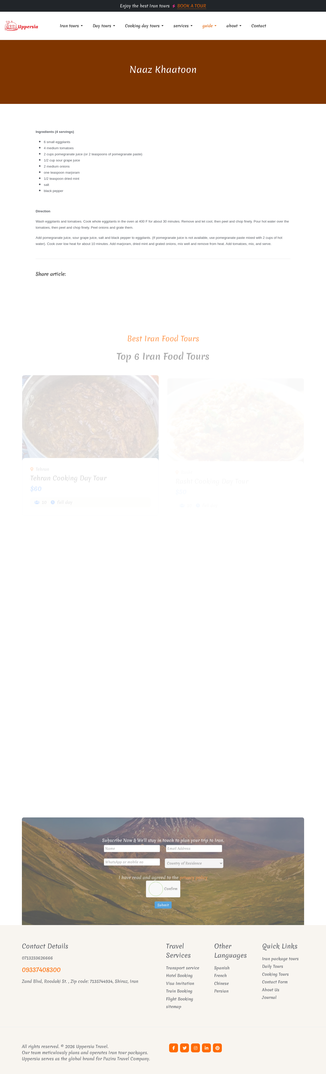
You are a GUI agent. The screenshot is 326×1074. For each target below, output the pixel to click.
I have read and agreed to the (163, 891)
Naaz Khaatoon (163, 69)
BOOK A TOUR (191, 6)
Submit (163, 919)
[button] (72, 26)
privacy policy (194, 891)
